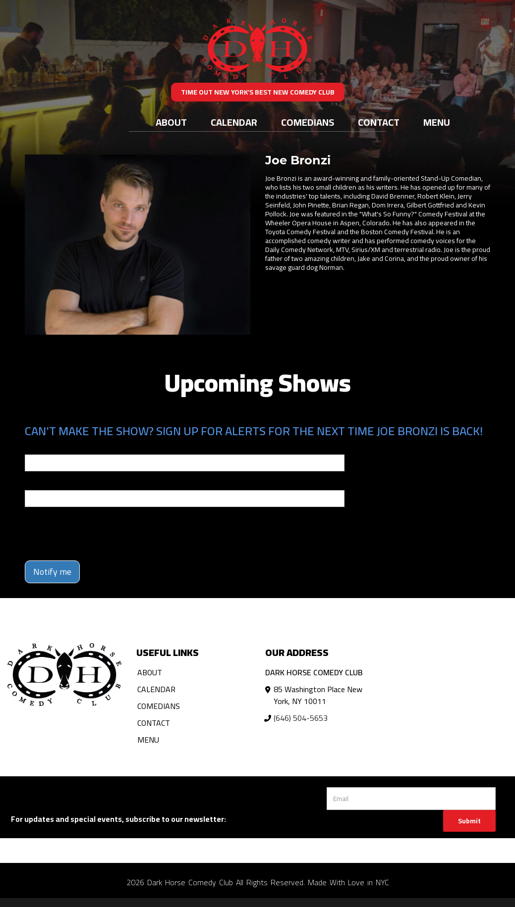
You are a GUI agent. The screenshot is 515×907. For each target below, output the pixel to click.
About (171, 122)
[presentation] (100, 533)
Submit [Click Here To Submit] (469, 820)
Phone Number (48, 483)
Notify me (52, 571)
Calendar (234, 122)
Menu (436, 122)
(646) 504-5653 (301, 717)
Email (34, 447)
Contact (379, 122)
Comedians (307, 122)
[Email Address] (411, 798)
